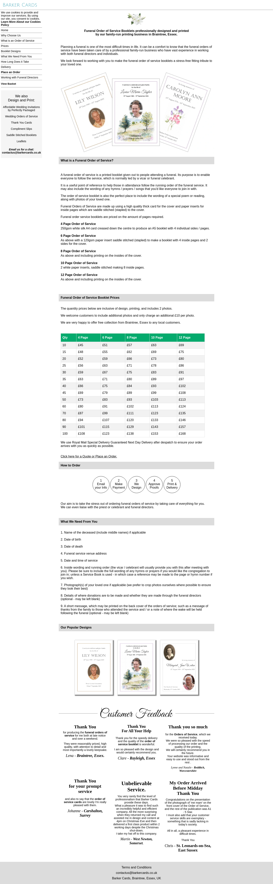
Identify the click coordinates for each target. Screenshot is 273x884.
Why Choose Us (11, 35)
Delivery (6, 66)
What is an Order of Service (17, 40)
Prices (5, 45)
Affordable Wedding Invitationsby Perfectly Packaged (21, 108)
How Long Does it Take (15, 61)
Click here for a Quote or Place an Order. (89, 456)
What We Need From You (16, 56)
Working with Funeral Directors (19, 77)
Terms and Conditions (137, 867)
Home (4, 30)
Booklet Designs (11, 51)
